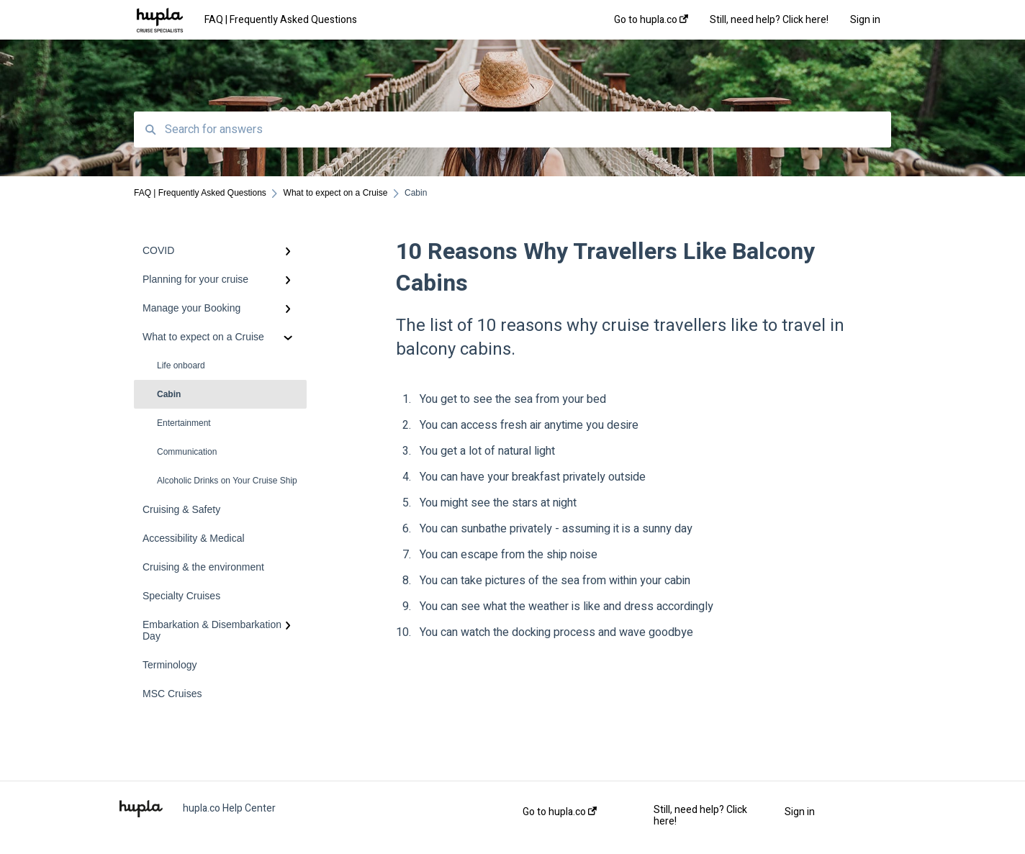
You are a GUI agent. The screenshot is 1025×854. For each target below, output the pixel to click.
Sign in (800, 812)
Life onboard (181, 365)
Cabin (169, 394)
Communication (187, 452)
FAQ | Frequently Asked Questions (280, 19)
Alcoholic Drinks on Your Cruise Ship (227, 481)
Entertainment (184, 423)
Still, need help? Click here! (700, 815)
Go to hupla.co (560, 812)
